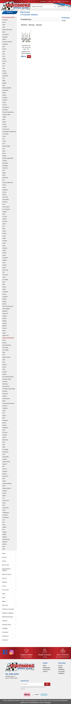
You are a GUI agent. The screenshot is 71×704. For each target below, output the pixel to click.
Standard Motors (7, 484)
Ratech (4, 426)
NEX (4, 361)
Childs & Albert (6, 115)
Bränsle (9, 562)
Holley (4, 251)
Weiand (5, 538)
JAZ (4, 273)
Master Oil (5, 314)
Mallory (4, 300)
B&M (4, 81)
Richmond (5, 441)
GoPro (4, 232)
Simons (5, 470)
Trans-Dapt (6, 509)
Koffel (4, 290)
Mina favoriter (46, 670)
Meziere (5, 324)
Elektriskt (9, 583)
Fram (4, 215)
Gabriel (4, 220)
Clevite (4, 123)
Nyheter (60, 668)
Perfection (5, 385)
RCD (4, 431)
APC (4, 55)
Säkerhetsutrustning (9, 618)
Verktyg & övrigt (9, 625)
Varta (4, 526)
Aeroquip (5, 38)
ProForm (5, 407)
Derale (4, 157)
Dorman (5, 161)
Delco (4, 154)
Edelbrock (5, 178)
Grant (4, 237)
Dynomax (5, 169)
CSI (4, 140)
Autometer (5, 77)
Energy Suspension (8, 183)
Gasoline (5, 222)
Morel (4, 341)
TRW (4, 511)
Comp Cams (6, 130)
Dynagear (5, 166)
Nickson (5, 365)
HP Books (5, 259)
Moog (4, 331)
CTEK (4, 142)
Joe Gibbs (5, 280)
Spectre (5, 475)
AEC (4, 28)
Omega (4, 373)
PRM (4, 402)
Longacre (5, 297)
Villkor (36, 2)
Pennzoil (5, 382)
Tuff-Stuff (5, 516)
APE (4, 57)
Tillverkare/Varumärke (9, 18)
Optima (4, 375)
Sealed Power (6, 462)
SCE (4, 455)
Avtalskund (61, 674)
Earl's (4, 176)
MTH (4, 356)
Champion (5, 111)
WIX (4, 547)
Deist (4, 152)
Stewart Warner (7, 489)
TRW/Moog (6, 513)
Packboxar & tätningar (8, 610)
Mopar (4, 334)
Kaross (9, 587)
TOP (4, 506)
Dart (4, 149)
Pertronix (5, 392)
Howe (4, 256)
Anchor (4, 50)
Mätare (9, 602)
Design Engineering (8, 159)
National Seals (6, 358)
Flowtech (5, 203)
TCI (3, 499)
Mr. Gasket (5, 351)
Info (45, 702)
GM (3, 227)
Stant (4, 487)
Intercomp (5, 271)
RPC (4, 445)
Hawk (4, 244)
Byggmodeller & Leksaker (9, 570)
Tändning (9, 622)
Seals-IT (5, 465)
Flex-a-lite (5, 198)
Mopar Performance (8, 339)
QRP (4, 419)
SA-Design (5, 450)
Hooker (4, 254)
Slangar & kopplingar (9, 614)
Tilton (4, 504)
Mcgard (5, 317)
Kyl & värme (9, 591)
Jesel (4, 278)
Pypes (4, 416)
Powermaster (6, 399)
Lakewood (5, 293)
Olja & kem (9, 606)
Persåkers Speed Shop (9, 390)
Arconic (5, 62)
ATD (4, 69)
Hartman (5, 242)
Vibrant (4, 528)
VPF (4, 530)
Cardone (5, 98)
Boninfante (5, 91)
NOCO (4, 368)
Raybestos (5, 428)
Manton (5, 305)
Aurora (4, 72)
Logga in (42, 2)
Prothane (5, 409)
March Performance (8, 307)
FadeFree (5, 191)
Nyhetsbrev (61, 670)
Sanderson (5, 453)
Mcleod (4, 319)
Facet (4, 188)
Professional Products (8, 404)
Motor (9, 598)
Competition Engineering (9, 132)
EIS (3, 181)
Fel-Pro (4, 193)
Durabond (5, 164)
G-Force (5, 217)
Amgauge (5, 45)
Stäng (49, 702)
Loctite (4, 295)
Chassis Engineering (8, 113)
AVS (4, 79)
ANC (4, 47)
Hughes (5, 261)
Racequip (5, 421)
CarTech (5, 101)
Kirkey (4, 288)
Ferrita (4, 195)
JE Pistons (5, 276)
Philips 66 (5, 395)
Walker (4, 535)
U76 (4, 521)
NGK (4, 363)
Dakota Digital (6, 147)
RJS (4, 443)
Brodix (4, 96)
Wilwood (5, 543)
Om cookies (61, 672)
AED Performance (7, 30)
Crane (4, 137)
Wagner (5, 533)
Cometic (5, 128)
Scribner (5, 460)
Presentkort (5, 633)
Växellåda (9, 629)
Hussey (5, 266)
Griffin (4, 239)
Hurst (4, 263)
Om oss (60, 666)
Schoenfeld (6, 458)
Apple (4, 60)
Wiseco (4, 545)
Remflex (5, 436)
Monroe (5, 329)
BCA (4, 86)
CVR (4, 145)
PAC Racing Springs (8, 378)
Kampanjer (5, 641)
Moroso (5, 344)
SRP (4, 479)
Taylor (4, 496)
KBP (4, 285)
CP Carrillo (5, 135)
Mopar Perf (6, 336)
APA (4, 52)
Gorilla (4, 234)
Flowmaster (6, 200)
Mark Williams (6, 310)
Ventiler (63, 21)
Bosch (4, 93)
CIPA (4, 120)
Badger (4, 84)
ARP (4, 64)
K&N (4, 283)
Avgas (9, 554)
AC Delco (5, 21)
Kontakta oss (46, 668)
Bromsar (9, 558)
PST (4, 414)
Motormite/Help (7, 346)
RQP (4, 448)
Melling (4, 322)
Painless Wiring (7, 380)
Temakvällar (26, 2)
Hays (4, 246)
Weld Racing (6, 540)
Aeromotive (6, 35)
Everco (4, 186)
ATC (4, 67)
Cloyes (4, 125)
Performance (6, 387)
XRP (4, 550)
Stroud (4, 494)
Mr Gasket (5, 348)
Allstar (4, 40)
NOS (4, 370)
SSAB (4, 482)
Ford (4, 205)
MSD (4, 353)
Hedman (5, 249)
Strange (5, 492)
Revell (4, 438)
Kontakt (32, 2)
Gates (4, 225)
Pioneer (5, 397)
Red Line (5, 433)
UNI (4, 523)
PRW (4, 411)
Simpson (5, 472)
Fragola (5, 212)
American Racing (7, 43)
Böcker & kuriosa (9, 575)
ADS (4, 26)
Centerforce (6, 108)
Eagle (4, 174)
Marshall (5, 312)
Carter (4, 103)
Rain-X (4, 424)
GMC (4, 229)
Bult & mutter (9, 566)
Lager (3, 594)
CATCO (5, 106)
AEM (4, 33)
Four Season (6, 208)
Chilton (4, 118)
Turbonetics (6, 518)
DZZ (4, 171)
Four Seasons (6, 210)
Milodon (5, 326)
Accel (4, 23)
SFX (4, 467)
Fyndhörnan (9, 637)
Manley (4, 302)
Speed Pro (5, 477)
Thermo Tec (6, 501)
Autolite (5, 74)
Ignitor (4, 268)
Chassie (9, 579)
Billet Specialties (7, 89)
